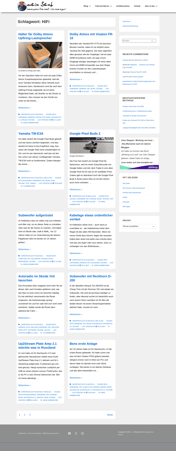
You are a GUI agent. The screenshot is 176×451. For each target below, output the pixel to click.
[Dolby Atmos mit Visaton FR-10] (85, 91)
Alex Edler (126, 183)
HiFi (43, 117)
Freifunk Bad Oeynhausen (132, 192)
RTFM (53, 181)
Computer (22, 259)
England (34, 327)
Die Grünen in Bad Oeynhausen (134, 188)
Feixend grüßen (137, 77)
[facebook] (69, 433)
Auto (28, 327)
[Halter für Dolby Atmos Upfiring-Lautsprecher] (57, 120)
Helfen (38, 117)
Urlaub (137, 6)
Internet (53, 395)
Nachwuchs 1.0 (86, 390)
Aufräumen (74, 263)
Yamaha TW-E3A (30, 133)
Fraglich (47, 392)
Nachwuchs (97, 324)
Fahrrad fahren (104, 6)
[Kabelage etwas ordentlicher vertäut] (85, 265)
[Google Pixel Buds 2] (91, 202)
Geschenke (27, 181)
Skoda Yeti (22, 330)
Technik (31, 120)
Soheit (125, 197)
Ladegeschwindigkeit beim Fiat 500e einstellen (139, 128)
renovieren (23, 261)
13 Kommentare (49, 333)
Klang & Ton (87, 387)
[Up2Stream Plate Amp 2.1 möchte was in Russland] (34, 400)
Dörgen (83, 263)
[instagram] (82, 433)
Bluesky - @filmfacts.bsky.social (47, 433)
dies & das (151, 6)
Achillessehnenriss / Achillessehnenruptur (137, 111)
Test (27, 183)
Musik (48, 117)
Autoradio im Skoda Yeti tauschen (134, 116)
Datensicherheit (29, 395)
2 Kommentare (29, 186)
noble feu (126, 77)
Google (73, 199)
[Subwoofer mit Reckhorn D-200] (101, 326)
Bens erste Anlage (83, 344)
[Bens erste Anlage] (91, 392)
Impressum (126, 21)
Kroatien (55, 327)
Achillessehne (123, 6)
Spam (46, 397)
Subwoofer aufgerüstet (35, 215)
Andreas (125, 60)
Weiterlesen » (24, 108)
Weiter (110, 415)
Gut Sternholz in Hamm (140, 60)
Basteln (39, 114)
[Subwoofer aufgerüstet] (57, 261)
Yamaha (33, 183)
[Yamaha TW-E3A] (58, 183)
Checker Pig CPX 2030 (138, 72)
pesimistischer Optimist (131, 81)
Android (21, 327)
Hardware (22, 117)
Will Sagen (126, 206)
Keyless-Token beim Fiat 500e (133, 106)
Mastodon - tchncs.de (26, 433)
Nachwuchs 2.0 (30, 397)
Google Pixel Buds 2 (85, 133)
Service (40, 397)
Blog (88, 6)
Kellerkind (35, 259)
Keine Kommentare (30, 123)
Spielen (24, 120)
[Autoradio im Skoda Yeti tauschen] (34, 333)
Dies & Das (48, 178)
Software (32, 330)
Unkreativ (126, 202)
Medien (103, 387)
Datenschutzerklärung (130, 26)
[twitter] (76, 433)
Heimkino (31, 117)
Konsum (93, 199)
